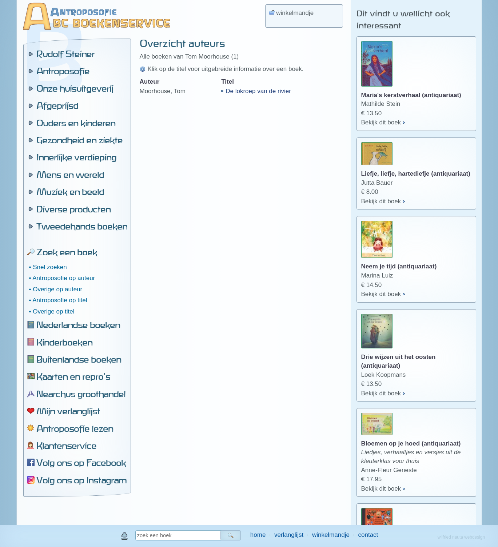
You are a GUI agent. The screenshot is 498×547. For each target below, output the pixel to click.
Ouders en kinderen (75, 123)
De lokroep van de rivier (258, 91)
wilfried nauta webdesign (461, 537)
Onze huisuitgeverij (74, 88)
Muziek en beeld (70, 192)
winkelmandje (331, 534)
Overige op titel (53, 311)
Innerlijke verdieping (76, 157)
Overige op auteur (57, 289)
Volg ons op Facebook (81, 463)
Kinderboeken (64, 342)
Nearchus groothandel (81, 394)
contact (368, 534)
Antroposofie (62, 71)
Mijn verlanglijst (68, 411)
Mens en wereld (70, 174)
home (258, 534)
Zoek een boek (66, 252)
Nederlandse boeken (78, 325)
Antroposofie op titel (59, 300)
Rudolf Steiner (65, 54)
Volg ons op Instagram (81, 480)
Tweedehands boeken (81, 226)
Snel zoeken (50, 267)
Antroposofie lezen (74, 428)
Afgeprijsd (57, 105)
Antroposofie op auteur (63, 278)
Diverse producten (73, 209)
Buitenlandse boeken (78, 359)
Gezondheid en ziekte (79, 140)
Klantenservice (66, 445)
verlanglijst (288, 534)
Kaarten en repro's (73, 376)
